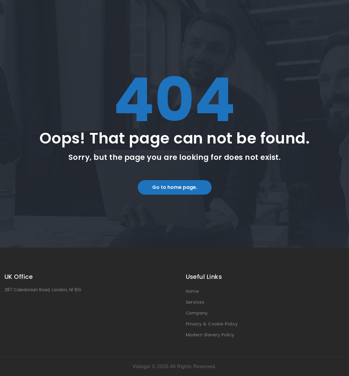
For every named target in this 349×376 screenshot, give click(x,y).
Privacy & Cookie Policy (212, 324)
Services (195, 302)
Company (197, 313)
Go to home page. (174, 187)
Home (192, 291)
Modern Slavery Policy (210, 335)
